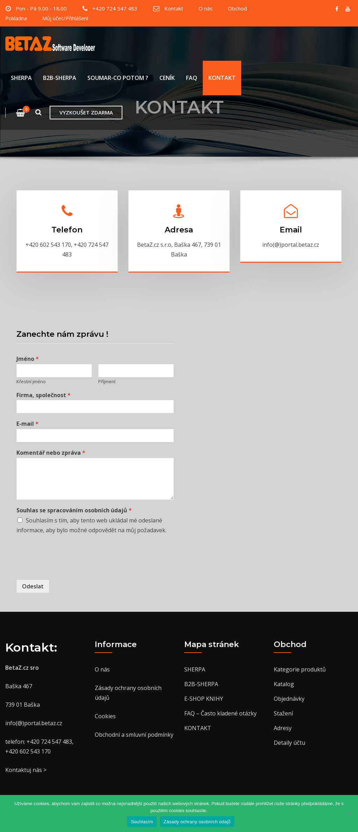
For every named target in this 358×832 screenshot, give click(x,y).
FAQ (191, 78)
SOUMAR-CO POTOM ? (117, 78)
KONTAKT (222, 78)
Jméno (27, 359)
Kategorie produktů (300, 669)
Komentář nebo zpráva (50, 452)
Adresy (283, 728)
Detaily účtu (289, 742)
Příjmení (106, 382)
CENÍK (167, 78)
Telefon (67, 230)
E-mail (27, 424)
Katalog (284, 684)
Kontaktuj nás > (25, 770)
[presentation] (69, 568)
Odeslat (33, 586)
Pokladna (16, 18)
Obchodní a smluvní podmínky (134, 734)
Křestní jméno (31, 382)
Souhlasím (142, 821)
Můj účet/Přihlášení (65, 18)
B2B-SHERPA (59, 78)
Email (291, 230)
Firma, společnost (43, 395)
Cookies (105, 716)
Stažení (283, 713)
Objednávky (289, 699)
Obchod (237, 8)
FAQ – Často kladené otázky (220, 713)
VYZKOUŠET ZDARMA (86, 112)
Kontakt (173, 8)
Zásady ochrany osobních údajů (197, 821)
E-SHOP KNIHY (203, 699)
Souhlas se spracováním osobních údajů (74, 510)
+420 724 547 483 (114, 8)
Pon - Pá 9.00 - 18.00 (41, 8)
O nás (206, 8)
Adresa (179, 230)
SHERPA (21, 78)
